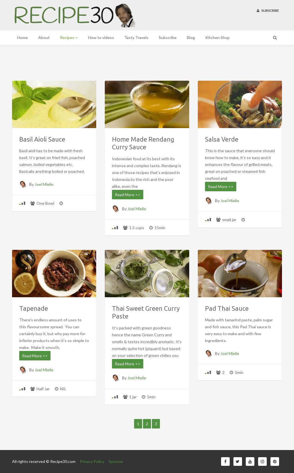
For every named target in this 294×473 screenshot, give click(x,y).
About (44, 37)
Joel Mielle (44, 184)
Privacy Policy (92, 461)
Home (22, 37)
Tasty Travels (136, 37)
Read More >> (127, 194)
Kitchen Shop (217, 37)
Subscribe (268, 10)
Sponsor (116, 461)
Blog (191, 37)
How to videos (101, 37)
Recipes (69, 37)
